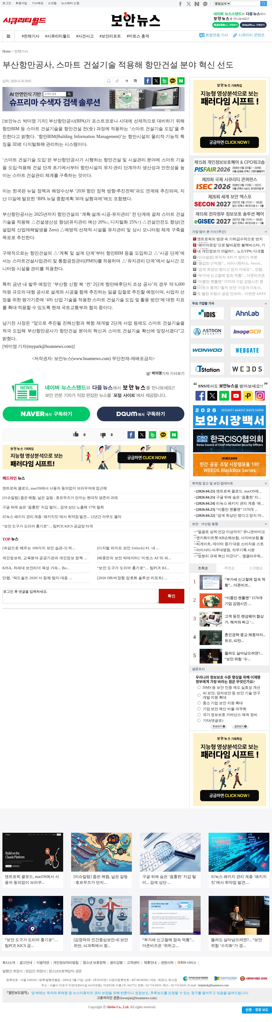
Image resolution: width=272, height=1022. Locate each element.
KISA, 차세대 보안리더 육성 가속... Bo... (36, 568)
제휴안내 (150, 962)
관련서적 (167, 962)
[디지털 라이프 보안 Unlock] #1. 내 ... (128, 548)
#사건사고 (85, 36)
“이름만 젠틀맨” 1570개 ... (226, 509)
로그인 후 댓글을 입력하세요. (80, 596)
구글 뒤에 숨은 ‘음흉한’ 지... (228, 497)
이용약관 (42, 962)
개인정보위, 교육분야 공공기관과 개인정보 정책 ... (44, 558)
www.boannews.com (91, 358)
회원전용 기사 (216, 35)
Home (6, 51)
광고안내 (25, 962)
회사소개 (8, 962)
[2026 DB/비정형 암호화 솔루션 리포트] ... (132, 578)
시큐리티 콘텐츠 (251, 35)
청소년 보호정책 (94, 962)
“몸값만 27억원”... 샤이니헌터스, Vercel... (230, 263)
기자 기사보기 (165, 373)
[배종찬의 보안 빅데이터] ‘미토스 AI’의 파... (134, 558)
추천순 (229, 568)
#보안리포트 (110, 36)
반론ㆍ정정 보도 (257, 1010)
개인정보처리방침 (65, 962)
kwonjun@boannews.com (138, 998)
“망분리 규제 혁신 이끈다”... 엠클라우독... (229, 556)
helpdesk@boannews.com (213, 985)
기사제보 (37, 3)
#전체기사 (30, 36)
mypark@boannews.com (50, 346)
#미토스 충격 (138, 36)
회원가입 (21, 3)
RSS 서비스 (188, 962)
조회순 (203, 568)
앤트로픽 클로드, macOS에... (228, 491)
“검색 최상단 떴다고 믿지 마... (230, 515)
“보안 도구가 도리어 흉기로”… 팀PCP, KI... (133, 568)
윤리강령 (116, 962)
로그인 (6, 3)
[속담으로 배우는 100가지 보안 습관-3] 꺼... (38, 548)
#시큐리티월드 (57, 36)
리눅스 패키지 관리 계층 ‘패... (230, 503)
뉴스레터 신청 (70, 3)
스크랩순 (256, 568)
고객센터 (133, 962)
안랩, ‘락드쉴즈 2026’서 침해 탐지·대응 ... (37, 578)
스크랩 (52, 3)
